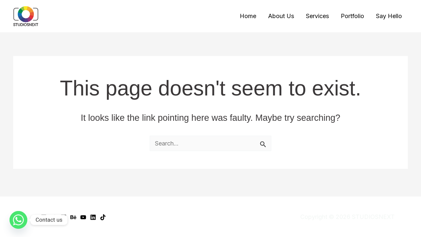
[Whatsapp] (18, 220)
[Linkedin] (93, 217)
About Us (281, 16)
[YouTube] (83, 217)
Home (248, 16)
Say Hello (389, 16)
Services (317, 16)
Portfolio (352, 16)
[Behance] (73, 217)
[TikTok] (103, 217)
